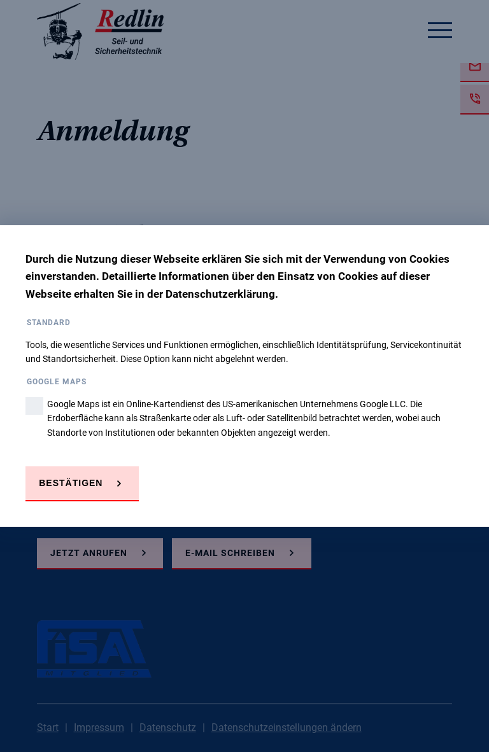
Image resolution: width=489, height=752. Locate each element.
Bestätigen (71, 483)
